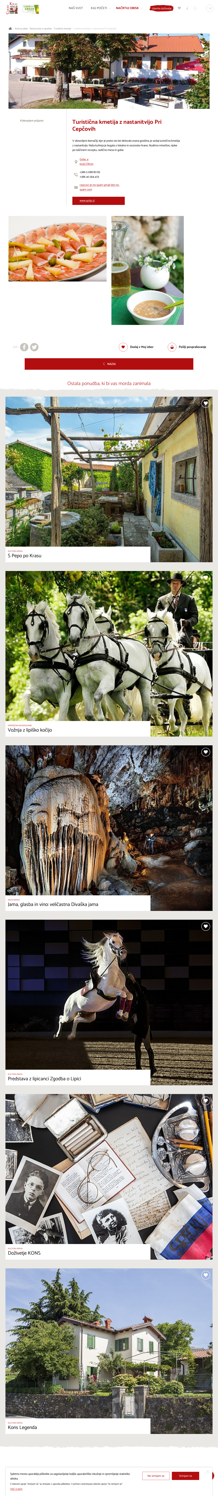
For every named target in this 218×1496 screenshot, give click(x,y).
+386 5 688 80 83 (90, 172)
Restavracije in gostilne (41, 29)
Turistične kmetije (62, 29)
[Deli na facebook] (24, 347)
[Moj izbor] (179, 8)
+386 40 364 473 (89, 176)
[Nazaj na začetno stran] (12, 8)
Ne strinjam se (155, 1476)
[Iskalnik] (195, 8)
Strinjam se (185, 1476)
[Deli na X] (34, 347)
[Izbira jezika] (209, 8)
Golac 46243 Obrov (86, 161)
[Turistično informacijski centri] (187, 8)
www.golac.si (87, 200)
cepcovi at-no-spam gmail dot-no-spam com (100, 187)
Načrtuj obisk (21, 29)
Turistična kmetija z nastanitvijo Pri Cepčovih (94, 29)
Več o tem (16, 1489)
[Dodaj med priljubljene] (136, 347)
